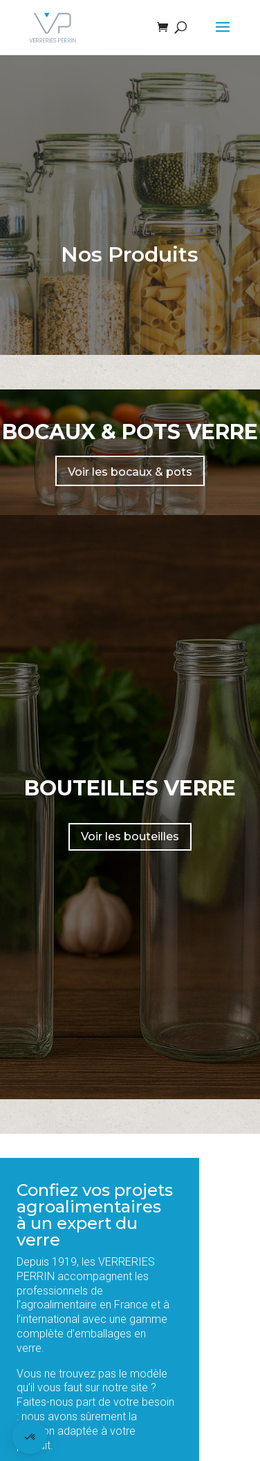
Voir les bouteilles (130, 836)
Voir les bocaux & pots (130, 471)
